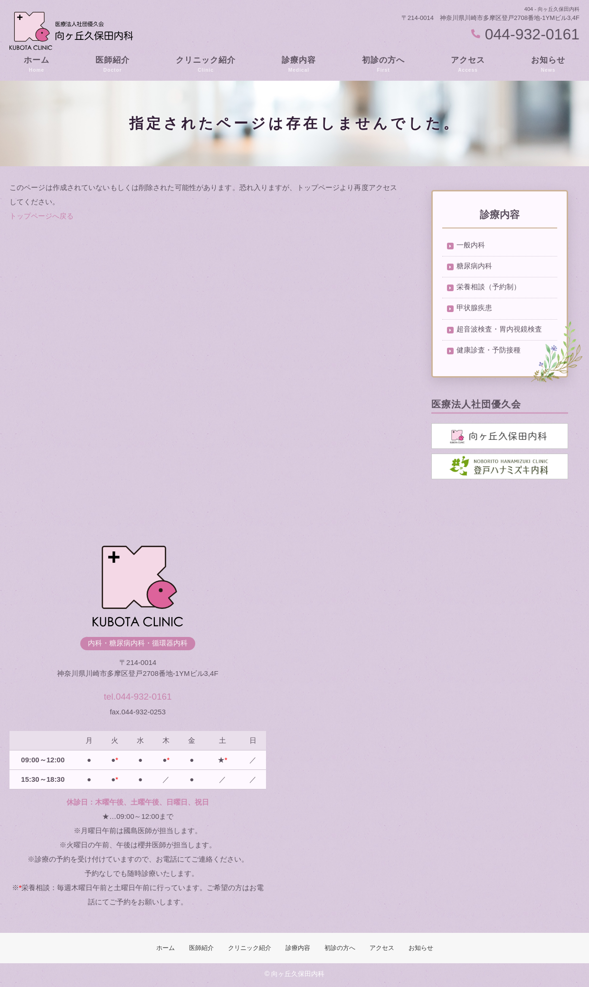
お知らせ (548, 65)
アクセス (468, 65)
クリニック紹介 (206, 65)
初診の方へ (383, 65)
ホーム (36, 65)
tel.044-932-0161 (137, 696)
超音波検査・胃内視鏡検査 (499, 331)
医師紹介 (112, 65)
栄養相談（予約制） (488, 288)
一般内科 (470, 245)
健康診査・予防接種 (488, 352)
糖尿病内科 (474, 267)
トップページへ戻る (42, 216)
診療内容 (299, 65)
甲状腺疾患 (474, 309)
